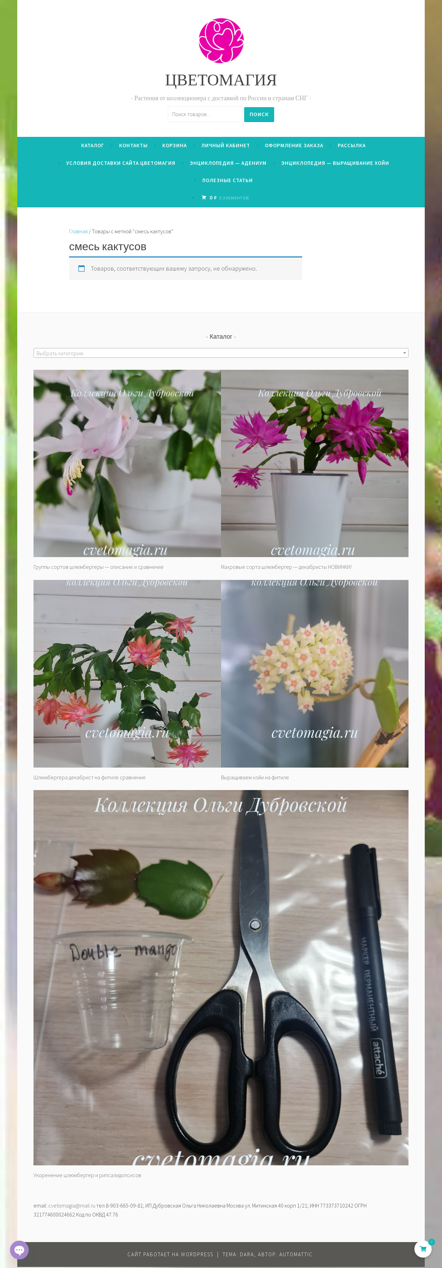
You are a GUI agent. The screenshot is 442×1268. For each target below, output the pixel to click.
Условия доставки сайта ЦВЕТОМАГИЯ (120, 163)
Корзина (174, 146)
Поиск (259, 114)
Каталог (92, 146)
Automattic (296, 1255)
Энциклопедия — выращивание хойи (335, 163)
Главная (78, 232)
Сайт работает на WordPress (170, 1255)
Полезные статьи (227, 181)
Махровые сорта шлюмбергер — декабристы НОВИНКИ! (286, 567)
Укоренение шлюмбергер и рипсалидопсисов (87, 1175)
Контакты (133, 146)
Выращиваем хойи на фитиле (255, 777)
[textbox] (221, 354)
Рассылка (352, 146)
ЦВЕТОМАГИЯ (221, 82)
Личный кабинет (225, 146)
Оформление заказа (294, 146)
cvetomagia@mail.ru (71, 1206)
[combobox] (221, 354)
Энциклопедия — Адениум (228, 163)
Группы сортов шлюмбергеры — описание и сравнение (98, 567)
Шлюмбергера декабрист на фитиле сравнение (89, 777)
